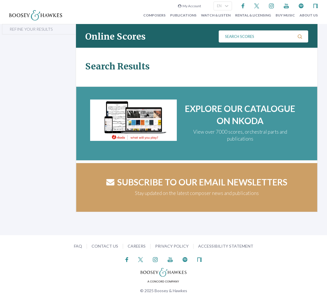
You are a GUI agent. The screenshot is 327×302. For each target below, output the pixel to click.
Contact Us (105, 246)
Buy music (285, 15)
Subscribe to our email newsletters (196, 182)
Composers (154, 15)
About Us (309, 15)
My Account (189, 6)
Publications (183, 15)
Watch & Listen (216, 15)
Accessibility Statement (225, 246)
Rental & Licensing (253, 15)
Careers (137, 246)
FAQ (78, 246)
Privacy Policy (172, 246)
